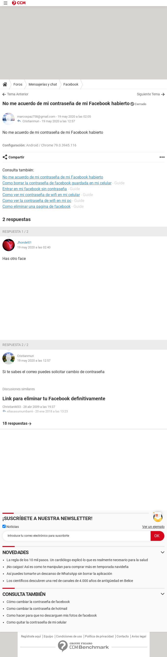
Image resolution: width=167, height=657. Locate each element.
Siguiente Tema (148, 94)
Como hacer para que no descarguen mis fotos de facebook (52, 615)
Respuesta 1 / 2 (15, 232)
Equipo (48, 636)
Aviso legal (139, 636)
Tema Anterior (17, 94)
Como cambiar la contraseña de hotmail (37, 609)
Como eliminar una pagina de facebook (36, 206)
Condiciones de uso (69, 636)
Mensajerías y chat (43, 84)
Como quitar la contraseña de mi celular (37, 622)
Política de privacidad (99, 636)
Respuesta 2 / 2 (15, 345)
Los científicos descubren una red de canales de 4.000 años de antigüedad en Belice (70, 581)
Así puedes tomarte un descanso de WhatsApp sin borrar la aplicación (59, 574)
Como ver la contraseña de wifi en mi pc (36, 200)
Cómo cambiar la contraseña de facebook (38, 602)
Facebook (70, 84)
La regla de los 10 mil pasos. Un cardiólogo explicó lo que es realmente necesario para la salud (77, 560)
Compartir (16, 157)
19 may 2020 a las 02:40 (33, 247)
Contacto (123, 636)
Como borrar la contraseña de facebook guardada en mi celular (56, 183)
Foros (17, 84)
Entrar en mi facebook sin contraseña (34, 189)
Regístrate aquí (31, 636)
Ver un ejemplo (153, 527)
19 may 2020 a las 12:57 (58, 121)
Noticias (10, 527)
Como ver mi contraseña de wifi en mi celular (41, 194)
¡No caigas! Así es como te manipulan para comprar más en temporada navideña (68, 567)
